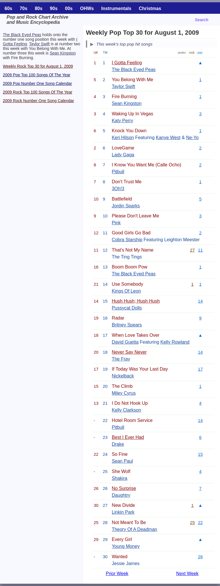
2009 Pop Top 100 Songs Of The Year (36, 75)
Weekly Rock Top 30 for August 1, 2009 (38, 66)
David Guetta (125, 342)
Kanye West (168, 137)
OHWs (87, 8)
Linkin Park (123, 512)
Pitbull (118, 171)
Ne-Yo (192, 137)
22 (200, 522)
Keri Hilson (123, 137)
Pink (116, 222)
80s (38, 8)
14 (200, 301)
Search (202, 19)
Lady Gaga (123, 154)
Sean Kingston (63, 53)
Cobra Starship (127, 239)
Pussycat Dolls (127, 307)
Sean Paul (122, 461)
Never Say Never (129, 352)
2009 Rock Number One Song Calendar (38, 100)
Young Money (126, 546)
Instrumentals (116, 8)
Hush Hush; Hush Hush (136, 301)
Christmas (150, 8)
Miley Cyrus (124, 393)
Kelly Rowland (174, 342)
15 (200, 454)
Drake (118, 444)
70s (24, 8)
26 (200, 556)
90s (54, 8)
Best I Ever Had (128, 437)
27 (192, 250)
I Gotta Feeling (127, 62)
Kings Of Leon (126, 291)
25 (192, 522)
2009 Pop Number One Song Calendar (37, 83)
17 (200, 369)
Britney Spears (127, 324)
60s (8, 8)
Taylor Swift (39, 44)
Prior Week (117, 573)
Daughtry (121, 495)
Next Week (187, 573)
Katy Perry (122, 120)
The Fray (121, 359)
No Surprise (124, 488)
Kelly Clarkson (126, 410)
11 (200, 250)
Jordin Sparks (126, 205)
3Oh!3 (118, 188)
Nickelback (123, 375)
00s (69, 8)
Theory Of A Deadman (134, 529)
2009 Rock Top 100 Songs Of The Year (37, 92)
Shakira (119, 478)
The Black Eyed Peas (22, 34)
